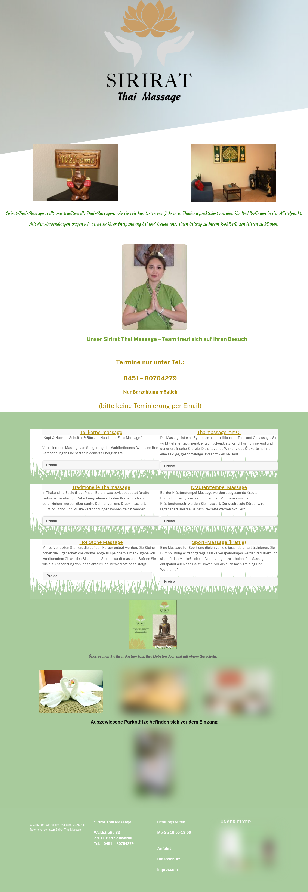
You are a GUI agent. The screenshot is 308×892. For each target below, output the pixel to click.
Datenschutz (168, 859)
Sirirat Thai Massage (59, 824)
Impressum (167, 869)
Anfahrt (164, 848)
